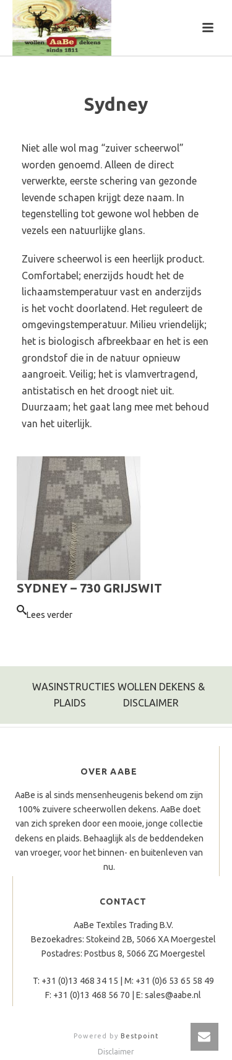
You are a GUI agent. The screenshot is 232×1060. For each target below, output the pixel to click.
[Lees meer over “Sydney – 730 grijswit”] (44, 615)
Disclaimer (116, 1052)
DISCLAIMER (151, 702)
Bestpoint (140, 1036)
